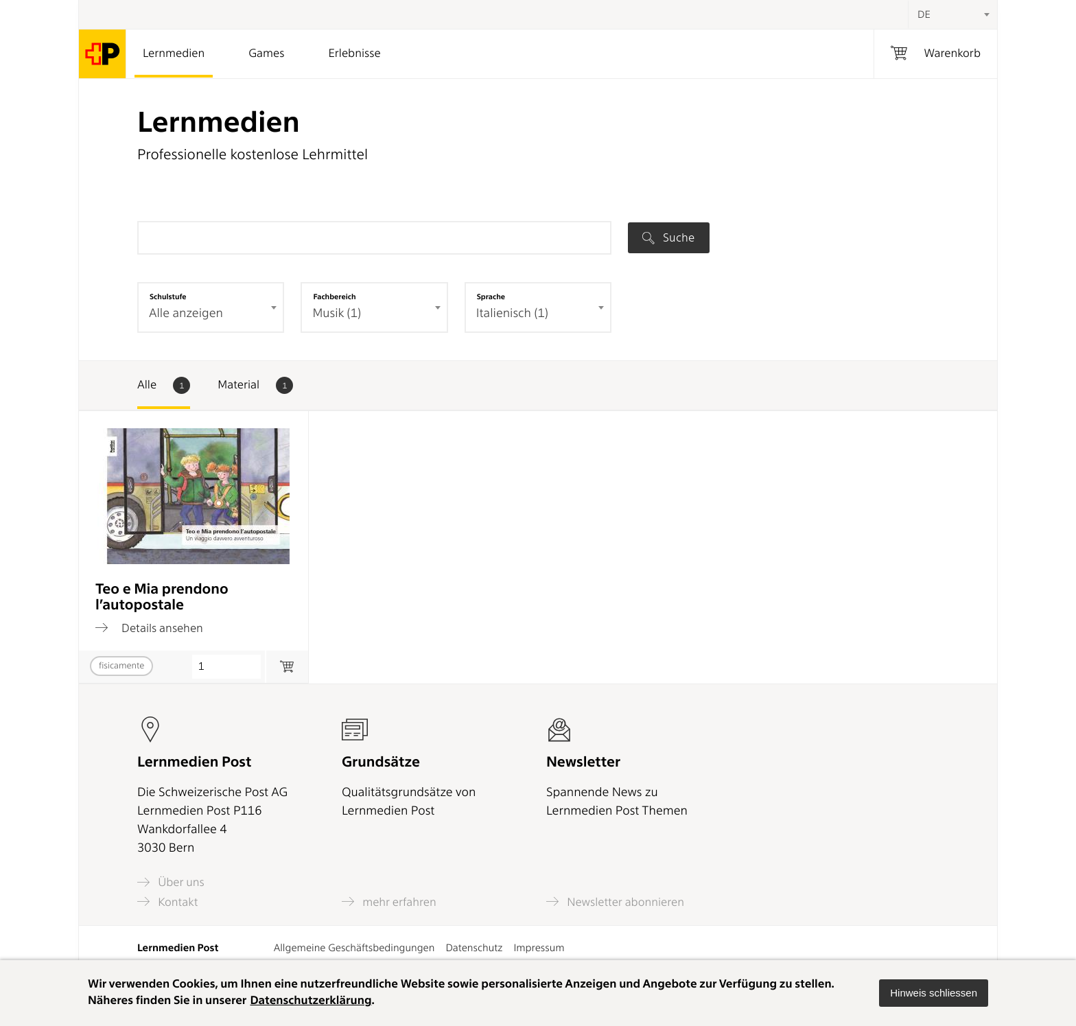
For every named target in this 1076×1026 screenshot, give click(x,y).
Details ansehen (149, 628)
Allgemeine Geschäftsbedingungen (354, 948)
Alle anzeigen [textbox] (186, 313)
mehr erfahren (389, 901)
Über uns (170, 882)
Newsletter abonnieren (615, 901)
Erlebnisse (354, 53)
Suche (668, 237)
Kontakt (167, 901)
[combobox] (952, 14)
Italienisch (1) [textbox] (512, 313)
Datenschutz (473, 948)
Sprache (491, 296)
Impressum (538, 948)
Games (266, 53)
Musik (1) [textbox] (336, 313)
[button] (933, 993)
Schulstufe (168, 296)
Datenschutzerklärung (310, 1000)
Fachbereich (334, 296)
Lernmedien (173, 53)
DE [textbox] (924, 14)
